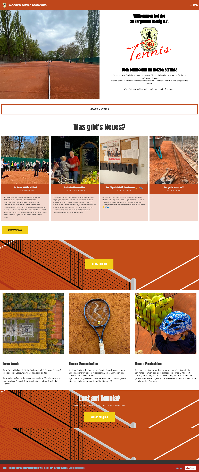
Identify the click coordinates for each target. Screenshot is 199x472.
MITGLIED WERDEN (99, 109)
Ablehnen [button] (179, 468)
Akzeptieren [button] (190, 468)
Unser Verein (11, 363)
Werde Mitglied (99, 417)
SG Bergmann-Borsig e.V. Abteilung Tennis (27, 5)
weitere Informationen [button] (77, 468)
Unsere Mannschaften (83, 363)
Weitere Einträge (15, 230)
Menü (194, 5)
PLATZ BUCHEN (99, 264)
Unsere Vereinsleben (148, 363)
